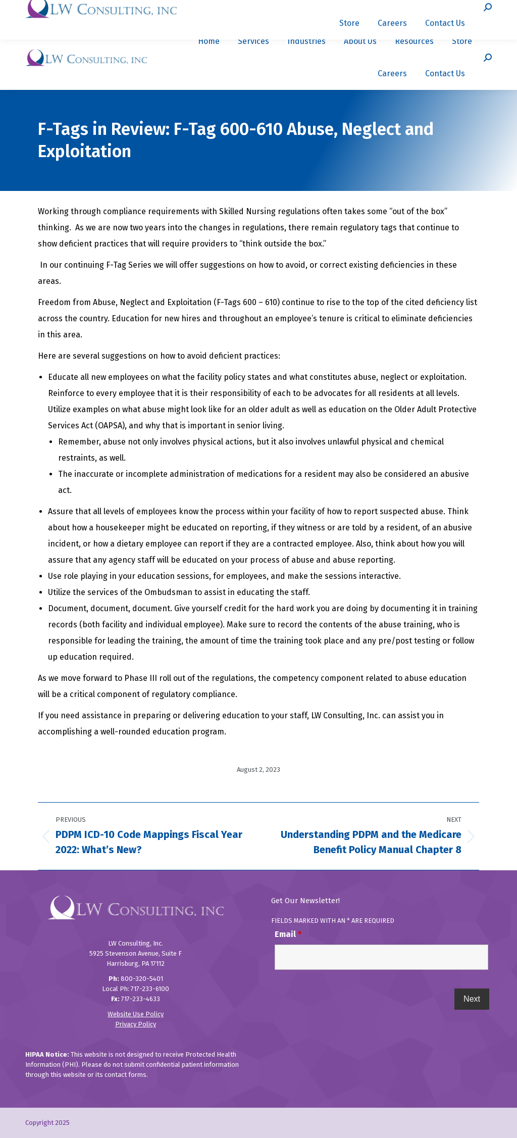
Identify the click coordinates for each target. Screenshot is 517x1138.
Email (288, 934)
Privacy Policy (135, 1024)
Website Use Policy (136, 1014)
